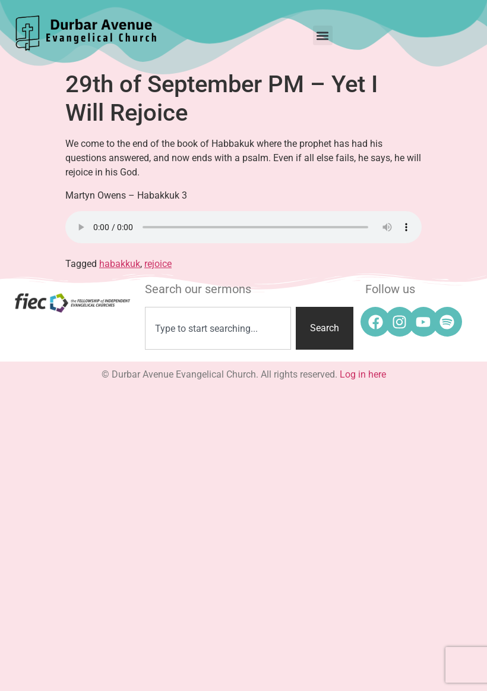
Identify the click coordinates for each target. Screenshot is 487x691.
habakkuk (119, 263)
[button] (323, 35)
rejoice (158, 263)
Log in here (363, 374)
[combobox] (217, 328)
